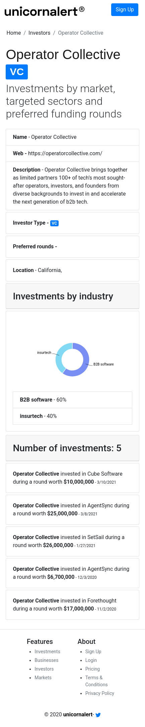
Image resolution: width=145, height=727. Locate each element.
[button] (13, 33)
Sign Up (125, 9)
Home (13, 33)
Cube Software (105, 474)
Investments (47, 651)
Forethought (102, 600)
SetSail (95, 537)
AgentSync (100, 505)
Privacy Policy (99, 693)
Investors (39, 33)
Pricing (92, 669)
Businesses (46, 660)
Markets (43, 677)
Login (91, 660)
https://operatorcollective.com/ (65, 153)
